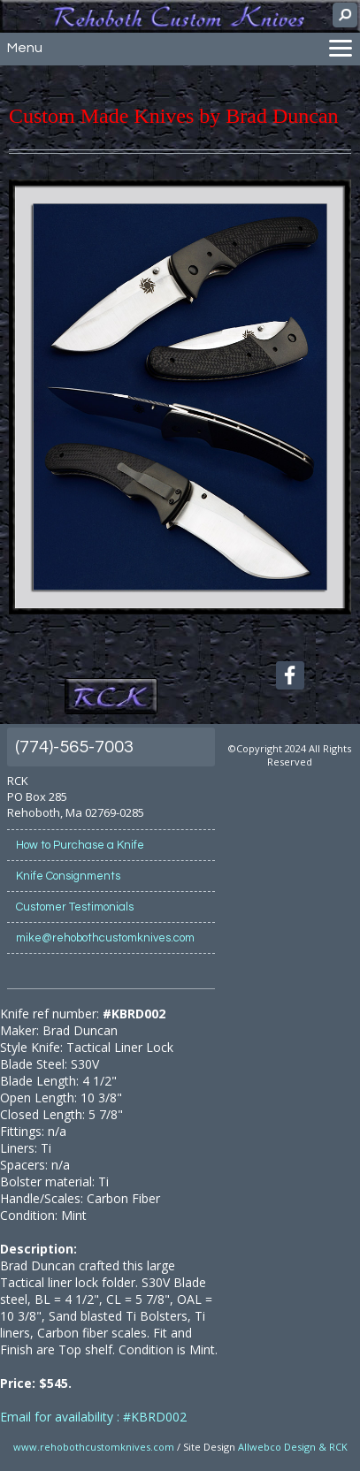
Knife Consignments (68, 876)
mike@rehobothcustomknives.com (105, 938)
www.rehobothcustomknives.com (93, 1446)
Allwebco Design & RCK (293, 1446)
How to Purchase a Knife (80, 845)
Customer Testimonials (75, 907)
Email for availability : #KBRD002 (93, 1416)
